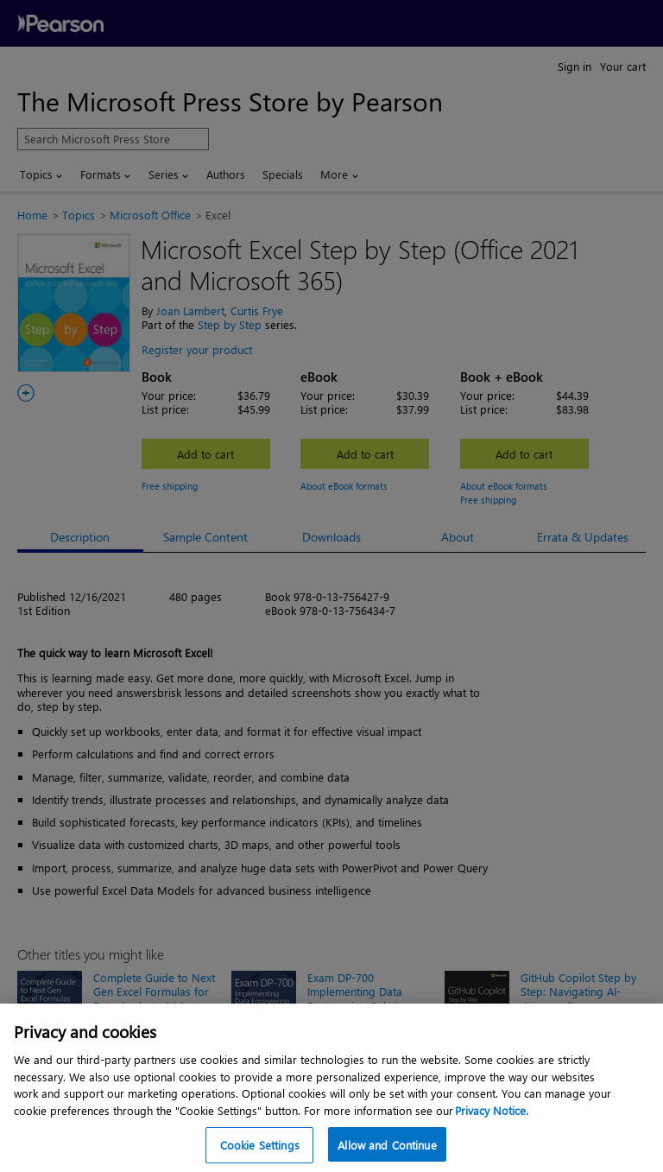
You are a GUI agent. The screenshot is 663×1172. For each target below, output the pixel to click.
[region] (331, 1088)
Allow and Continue (387, 1144)
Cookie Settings (260, 1144)
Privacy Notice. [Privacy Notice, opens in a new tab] (491, 1110)
